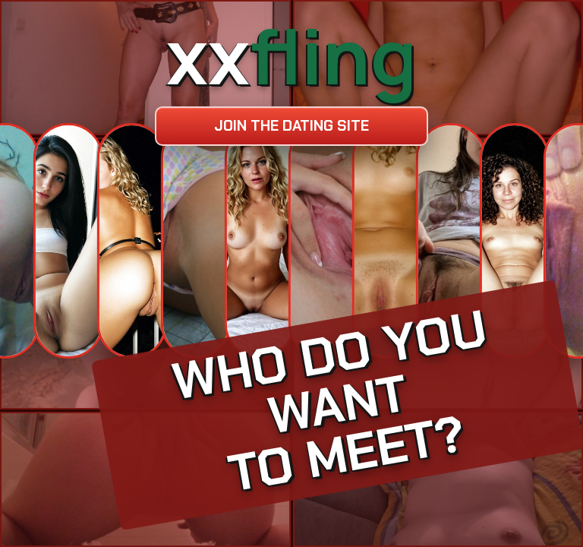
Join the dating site (291, 125)
